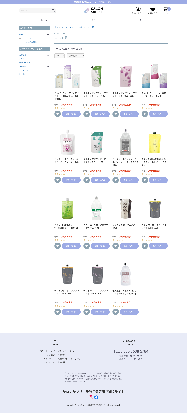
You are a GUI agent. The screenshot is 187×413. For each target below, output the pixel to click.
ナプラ (22, 59)
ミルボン (22, 74)
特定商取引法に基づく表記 (69, 359)
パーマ (22, 35)
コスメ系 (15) (31, 42)
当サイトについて (47, 351)
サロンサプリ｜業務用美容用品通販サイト (93, 392)
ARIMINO (23, 66)
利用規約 (51, 355)
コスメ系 (89, 27)
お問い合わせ (49, 362)
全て (56, 27)
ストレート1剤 (28, 38)
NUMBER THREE (26, 63)
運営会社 (61, 362)
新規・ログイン (71, 114)
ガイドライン (49, 359)
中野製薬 (22, 55)
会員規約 (61, 355)
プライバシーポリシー (67, 351)
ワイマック (23, 70)
